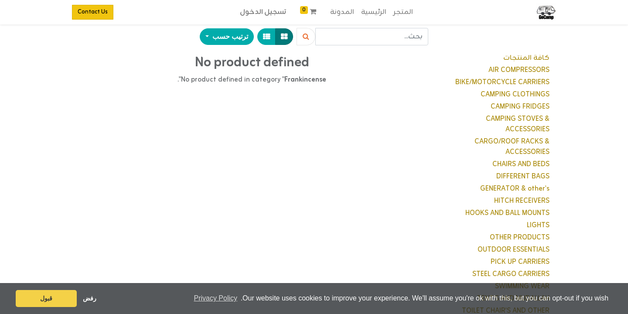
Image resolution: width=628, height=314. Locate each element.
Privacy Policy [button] (215, 298)
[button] (227, 36)
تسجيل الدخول (263, 12)
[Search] (306, 36)
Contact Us (93, 12)
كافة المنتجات (526, 58)
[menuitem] (403, 12)
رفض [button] (89, 298)
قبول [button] (46, 298)
